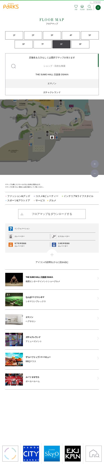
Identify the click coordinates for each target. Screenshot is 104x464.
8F (61, 44)
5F (90, 35)
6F (23, 44)
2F (33, 35)
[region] (52, 74)
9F (80, 44)
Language (97, 2)
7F (42, 44)
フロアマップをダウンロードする (52, 214)
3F (52, 35)
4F (71, 35)
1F (14, 35)
